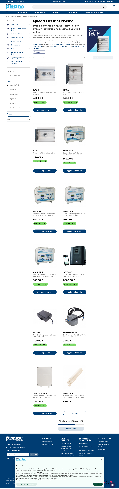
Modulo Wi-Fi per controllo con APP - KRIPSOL (44, 337)
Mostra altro (39, 52)
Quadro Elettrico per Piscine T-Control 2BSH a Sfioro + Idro (44, 276)
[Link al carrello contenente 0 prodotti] (113, 7)
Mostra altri (71, 430)
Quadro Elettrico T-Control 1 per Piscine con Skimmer (73, 154)
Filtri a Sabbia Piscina (67, 454)
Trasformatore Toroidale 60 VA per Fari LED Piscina (74, 337)
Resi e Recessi (83, 444)
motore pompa (37, 46)
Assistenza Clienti (103, 443)
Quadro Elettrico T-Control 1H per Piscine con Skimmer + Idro (44, 215)
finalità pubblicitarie (85, 473)
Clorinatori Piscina (66, 444)
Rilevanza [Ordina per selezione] (97, 58)
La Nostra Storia (47, 443)
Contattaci (101, 448)
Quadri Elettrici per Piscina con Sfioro (74, 93)
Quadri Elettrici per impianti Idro (44, 153)
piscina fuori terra (59, 44)
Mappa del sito (102, 450)
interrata (68, 44)
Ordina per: (88, 58)
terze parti (39, 472)
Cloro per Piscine (66, 447)
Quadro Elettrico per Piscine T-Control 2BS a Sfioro (74, 215)
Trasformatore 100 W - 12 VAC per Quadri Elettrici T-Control (74, 397)
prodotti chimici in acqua (58, 46)
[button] (101, 459)
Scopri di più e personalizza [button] (26, 484)
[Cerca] (69, 7)
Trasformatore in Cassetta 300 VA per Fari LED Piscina (44, 397)
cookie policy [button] (53, 470)
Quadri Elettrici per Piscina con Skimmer (44, 93)
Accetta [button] (98, 484)
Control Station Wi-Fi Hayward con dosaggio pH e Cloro (74, 276)
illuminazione (37, 44)
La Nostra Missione (47, 445)
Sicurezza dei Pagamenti (86, 451)
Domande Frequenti (103, 445)
